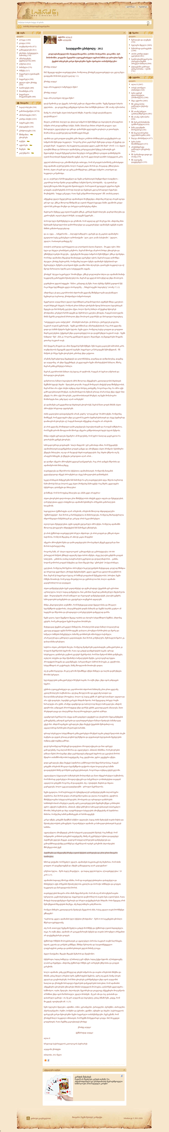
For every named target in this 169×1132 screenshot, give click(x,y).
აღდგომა (67, 40)
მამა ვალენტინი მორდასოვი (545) (138, 129)
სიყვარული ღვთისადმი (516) (29, 75)
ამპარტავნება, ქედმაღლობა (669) (27, 60)
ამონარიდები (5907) (27, 115)
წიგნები (24, 149)
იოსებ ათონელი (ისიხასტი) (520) (138, 89)
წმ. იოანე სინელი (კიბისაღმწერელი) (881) (141, 113)
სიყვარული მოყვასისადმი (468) (27, 96)
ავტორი (142, 78)
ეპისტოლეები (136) (27, 131)
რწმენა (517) (24, 71)
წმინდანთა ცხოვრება (26, 136)
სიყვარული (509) (26, 79)
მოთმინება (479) (26, 91)
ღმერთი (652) (25, 64)
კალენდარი (26, 153)
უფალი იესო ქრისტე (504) (28, 84)
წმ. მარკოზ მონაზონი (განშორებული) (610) (140, 123)
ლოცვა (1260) (25, 40)
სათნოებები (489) (26, 88)
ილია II (69, 37)
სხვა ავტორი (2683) (139, 101)
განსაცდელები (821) (27, 50)
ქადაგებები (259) (26, 127)
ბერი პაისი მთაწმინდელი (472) (139, 143)
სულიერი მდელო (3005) (141, 45)
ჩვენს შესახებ (87, 1117)
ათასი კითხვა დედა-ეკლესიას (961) (140, 55)
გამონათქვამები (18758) (29, 111)
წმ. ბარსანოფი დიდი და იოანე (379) (141, 156)
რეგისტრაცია (143, 6)
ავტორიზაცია (130, 6)
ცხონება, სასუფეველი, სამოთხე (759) (28, 54)
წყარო (142, 33)
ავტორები (25, 145)
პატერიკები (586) (26, 123)
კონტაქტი (98, 1117)
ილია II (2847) (137, 84)
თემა (30, 33)
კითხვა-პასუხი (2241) (28, 119)
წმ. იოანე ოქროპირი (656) (140, 118)
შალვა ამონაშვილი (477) (142, 138)
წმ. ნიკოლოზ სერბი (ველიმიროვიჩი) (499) (140, 134)
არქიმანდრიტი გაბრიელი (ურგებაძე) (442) (140, 149)
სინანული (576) (25, 67)
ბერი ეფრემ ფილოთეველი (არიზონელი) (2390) (139, 95)
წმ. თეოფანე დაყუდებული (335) (139, 161)
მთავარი (30, 103)
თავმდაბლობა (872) (27, 47)
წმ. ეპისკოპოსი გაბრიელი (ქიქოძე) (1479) (139, 106)
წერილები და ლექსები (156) (141, 41)
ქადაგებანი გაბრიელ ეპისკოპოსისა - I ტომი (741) (141, 69)
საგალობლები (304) (27, 107)
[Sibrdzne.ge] (45, 13)
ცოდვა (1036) (24, 43)
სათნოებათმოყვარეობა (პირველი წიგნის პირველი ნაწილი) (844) (141, 61)
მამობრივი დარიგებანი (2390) (141, 50)
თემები (24, 141)
